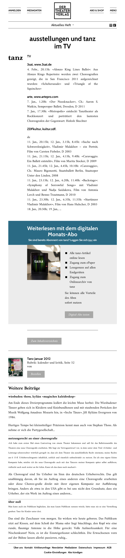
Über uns (18, 547)
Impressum (99, 547)
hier (90, 240)
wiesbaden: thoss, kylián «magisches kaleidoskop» (41, 396)
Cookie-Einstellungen (55, 552)
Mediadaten (71, 547)
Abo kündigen (75, 552)
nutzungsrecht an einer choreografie (32, 438)
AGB (109, 547)
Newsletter (57, 547)
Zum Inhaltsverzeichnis (44, 341)
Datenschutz (85, 547)
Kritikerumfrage (42, 547)
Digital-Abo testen (79, 314)
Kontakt (28, 547)
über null (14, 502)
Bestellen (36, 374)
